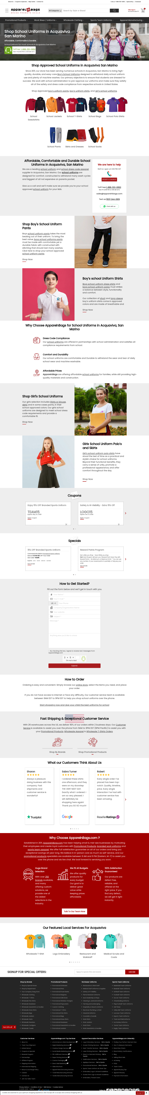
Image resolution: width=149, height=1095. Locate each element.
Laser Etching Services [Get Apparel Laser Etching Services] (90, 1051)
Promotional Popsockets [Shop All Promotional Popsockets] (60, 1004)
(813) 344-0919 (113, 199)
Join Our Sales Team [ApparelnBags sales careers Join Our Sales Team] (28, 1079)
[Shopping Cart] (142, 10)
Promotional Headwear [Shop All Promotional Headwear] (59, 1022)
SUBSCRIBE (132, 972)
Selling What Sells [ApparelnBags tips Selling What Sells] (119, 1057)
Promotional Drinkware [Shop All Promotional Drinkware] (59, 986)
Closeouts (138, 1)
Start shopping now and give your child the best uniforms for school (74, 705)
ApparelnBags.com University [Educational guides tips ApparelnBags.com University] (123, 1038)
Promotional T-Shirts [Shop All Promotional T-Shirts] (59, 1010)
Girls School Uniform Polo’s (102, 444)
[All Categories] (55, 11)
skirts (24, 404)
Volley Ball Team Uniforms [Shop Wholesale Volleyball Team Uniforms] (122, 1010)
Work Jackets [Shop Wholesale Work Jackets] (87, 1022)
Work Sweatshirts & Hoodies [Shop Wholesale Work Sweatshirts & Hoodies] (92, 1028)
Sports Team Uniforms (101, 20)
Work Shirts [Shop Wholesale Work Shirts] (86, 1019)
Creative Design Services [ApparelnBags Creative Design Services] (60, 1048)
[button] (71, 829)
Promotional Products (15, 20)
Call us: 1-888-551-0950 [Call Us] (118, 1)
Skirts (93, 448)
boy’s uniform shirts (80, 91)
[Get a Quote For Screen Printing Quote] (104, 1045)
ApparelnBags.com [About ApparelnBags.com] (53, 842)
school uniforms (55, 342)
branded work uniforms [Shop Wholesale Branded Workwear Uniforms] (109, 846)
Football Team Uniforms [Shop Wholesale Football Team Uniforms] (122, 995)
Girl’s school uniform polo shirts (99, 453)
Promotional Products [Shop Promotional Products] (52, 731)
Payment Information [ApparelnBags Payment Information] (121, 1076)
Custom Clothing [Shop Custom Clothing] (58, 1007)
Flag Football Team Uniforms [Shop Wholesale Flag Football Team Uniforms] (123, 1004)
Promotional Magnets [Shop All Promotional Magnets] (59, 995)
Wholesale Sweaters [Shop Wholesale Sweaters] (28, 1022)
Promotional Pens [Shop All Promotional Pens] (58, 989)
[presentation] (125, 949)
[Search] (114, 11)
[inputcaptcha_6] (77, 657)
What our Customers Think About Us (74, 762)
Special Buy (129, 1)
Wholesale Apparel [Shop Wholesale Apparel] (74, 731)
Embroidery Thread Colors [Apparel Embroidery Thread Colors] (91, 1078)
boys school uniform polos (96, 287)
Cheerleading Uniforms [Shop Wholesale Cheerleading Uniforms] (121, 1001)
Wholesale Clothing (72, 20)
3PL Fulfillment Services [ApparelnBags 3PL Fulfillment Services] (60, 1054)
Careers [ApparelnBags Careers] (24, 1073)
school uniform (48, 169)
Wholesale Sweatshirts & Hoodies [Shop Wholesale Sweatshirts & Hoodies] (33, 1007)
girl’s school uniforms (106, 91)
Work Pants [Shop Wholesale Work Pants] (86, 1025)
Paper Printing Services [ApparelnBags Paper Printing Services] (59, 1057)
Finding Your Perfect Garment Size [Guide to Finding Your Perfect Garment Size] (125, 1042)
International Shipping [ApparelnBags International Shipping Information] (29, 1066)
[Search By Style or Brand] (86, 11)
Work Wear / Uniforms (44, 20)
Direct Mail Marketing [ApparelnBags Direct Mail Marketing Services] (59, 1063)
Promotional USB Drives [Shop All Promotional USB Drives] (60, 998)
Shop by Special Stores (29, 986)
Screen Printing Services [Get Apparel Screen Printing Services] (91, 1045)
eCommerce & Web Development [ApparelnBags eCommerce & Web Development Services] (63, 1042)
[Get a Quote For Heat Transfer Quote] (104, 1048)
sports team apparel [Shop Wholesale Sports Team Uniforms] (38, 849)
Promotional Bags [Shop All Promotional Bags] (58, 1016)
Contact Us (40, 1)
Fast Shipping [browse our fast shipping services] (50, 718)
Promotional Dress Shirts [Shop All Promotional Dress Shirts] (60, 1019)
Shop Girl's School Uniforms (42, 396)
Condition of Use (36, 1087)
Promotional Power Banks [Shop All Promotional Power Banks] (60, 992)
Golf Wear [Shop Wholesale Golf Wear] (117, 1007)
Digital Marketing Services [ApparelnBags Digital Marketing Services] (60, 1045)
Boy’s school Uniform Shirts (103, 278)
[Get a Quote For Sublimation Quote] (102, 1059)
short (102, 298)
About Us (10, 1)
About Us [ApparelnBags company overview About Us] (25, 1042)
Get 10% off (7, 1027)
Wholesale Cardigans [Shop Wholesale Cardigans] (29, 1025)
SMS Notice (47, 1087)
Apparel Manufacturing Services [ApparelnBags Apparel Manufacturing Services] (63, 1070)
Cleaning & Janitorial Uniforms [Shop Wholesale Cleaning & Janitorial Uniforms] (93, 1001)
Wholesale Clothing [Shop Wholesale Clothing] (28, 995)
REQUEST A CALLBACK (109, 179)
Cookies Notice (58, 1087)
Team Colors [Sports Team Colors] (118, 1066)
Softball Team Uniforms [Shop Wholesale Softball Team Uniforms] (122, 992)
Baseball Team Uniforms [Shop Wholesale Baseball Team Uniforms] (122, 989)
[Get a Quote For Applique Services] (100, 1062)
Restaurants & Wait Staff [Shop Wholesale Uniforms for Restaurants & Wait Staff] (91, 986)
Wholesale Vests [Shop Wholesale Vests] (27, 1019)
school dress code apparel (75, 169)
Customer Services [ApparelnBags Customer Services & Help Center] (27, 1038)
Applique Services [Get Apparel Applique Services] (89, 1062)
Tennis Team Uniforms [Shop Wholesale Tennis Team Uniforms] (121, 1025)
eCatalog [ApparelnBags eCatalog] (117, 1060)
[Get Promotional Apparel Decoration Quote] (103, 1065)
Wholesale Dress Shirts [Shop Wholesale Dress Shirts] (29, 1010)
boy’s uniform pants (58, 91)
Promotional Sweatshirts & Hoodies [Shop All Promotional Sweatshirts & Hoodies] (63, 1025)
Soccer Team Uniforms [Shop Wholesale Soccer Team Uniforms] (121, 998)
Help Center (31, 1)
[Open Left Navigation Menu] (7, 11)
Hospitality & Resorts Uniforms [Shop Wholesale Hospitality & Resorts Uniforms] (93, 1007)
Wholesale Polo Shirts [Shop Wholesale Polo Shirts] (29, 1001)
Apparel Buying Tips (120, 1070)
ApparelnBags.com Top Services (63, 1038)
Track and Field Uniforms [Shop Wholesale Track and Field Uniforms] (122, 1019)
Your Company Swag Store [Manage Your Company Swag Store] (31, 992)
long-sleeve (117, 298)
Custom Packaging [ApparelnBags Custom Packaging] (58, 1060)
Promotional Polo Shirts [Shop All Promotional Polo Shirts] (60, 1013)
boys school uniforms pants (48, 239)
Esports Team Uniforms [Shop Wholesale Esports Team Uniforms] (121, 1016)
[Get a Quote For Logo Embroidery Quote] (105, 1042)
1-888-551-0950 (28, 49)
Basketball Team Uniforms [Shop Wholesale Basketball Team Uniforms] (122, 986)
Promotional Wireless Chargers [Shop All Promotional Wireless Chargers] (62, 1001)
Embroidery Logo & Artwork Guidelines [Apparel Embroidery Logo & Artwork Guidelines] (95, 1071)
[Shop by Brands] (26, 982)
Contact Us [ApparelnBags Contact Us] (25, 1076)
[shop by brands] (57, 745)
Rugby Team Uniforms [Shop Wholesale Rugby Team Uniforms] (121, 1028)
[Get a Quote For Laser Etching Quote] (103, 1051)
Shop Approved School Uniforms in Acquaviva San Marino (75, 65)
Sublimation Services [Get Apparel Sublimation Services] (90, 1059)
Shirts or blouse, (58, 401)
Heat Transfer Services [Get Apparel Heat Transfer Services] (90, 1048)
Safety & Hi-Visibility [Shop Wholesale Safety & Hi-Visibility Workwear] (89, 992)
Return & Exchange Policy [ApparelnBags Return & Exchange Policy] (30, 1070)
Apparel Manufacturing (131, 20)
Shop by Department (29, 989)
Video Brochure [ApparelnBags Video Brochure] (57, 1066)
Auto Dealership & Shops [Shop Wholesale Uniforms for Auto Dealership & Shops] (91, 998)
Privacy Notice (24, 1087)
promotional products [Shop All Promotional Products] (35, 856)
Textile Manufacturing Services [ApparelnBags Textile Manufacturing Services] (62, 1076)
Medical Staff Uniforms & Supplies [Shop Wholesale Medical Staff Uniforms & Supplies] (94, 989)
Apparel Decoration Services (92, 1038)
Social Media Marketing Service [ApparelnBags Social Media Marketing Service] (62, 1051)
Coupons (74, 495)
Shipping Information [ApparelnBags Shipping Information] (29, 1063)
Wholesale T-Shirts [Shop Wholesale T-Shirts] (28, 998)
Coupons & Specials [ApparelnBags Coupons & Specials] (28, 1051)
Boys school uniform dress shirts (99, 284)
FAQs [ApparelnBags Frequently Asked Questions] (115, 1063)
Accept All (140, 1093)
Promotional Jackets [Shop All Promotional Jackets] (59, 1028)
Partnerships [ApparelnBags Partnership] (26, 1057)
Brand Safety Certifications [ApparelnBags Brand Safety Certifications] (123, 1051)
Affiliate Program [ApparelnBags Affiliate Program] (27, 1060)
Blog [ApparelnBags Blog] (115, 1054)
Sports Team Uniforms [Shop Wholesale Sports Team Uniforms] (120, 982)
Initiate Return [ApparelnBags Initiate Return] (26, 1048)
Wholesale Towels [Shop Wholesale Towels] (27, 1028)
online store (82, 685)
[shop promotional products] (92, 745)
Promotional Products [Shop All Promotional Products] (85, 846)
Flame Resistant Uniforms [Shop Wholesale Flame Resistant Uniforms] (91, 995)
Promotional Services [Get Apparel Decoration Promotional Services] (90, 1065)
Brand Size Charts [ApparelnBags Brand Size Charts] (119, 1048)
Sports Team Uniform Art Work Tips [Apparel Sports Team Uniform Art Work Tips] (94, 1068)
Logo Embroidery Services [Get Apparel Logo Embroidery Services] (91, 1042)
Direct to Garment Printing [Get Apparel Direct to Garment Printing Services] (92, 1054)
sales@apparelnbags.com (109, 193)
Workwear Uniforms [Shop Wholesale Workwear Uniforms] (89, 982)
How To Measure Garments (123, 1045)
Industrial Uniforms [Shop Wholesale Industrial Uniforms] (89, 1013)
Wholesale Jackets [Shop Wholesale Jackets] (28, 1016)
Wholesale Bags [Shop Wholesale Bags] (27, 1013)
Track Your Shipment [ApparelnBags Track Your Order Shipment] (29, 1045)
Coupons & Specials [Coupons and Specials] (21, 1)
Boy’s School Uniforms (68, 74)
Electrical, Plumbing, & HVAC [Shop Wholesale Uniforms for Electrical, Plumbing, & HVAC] (92, 1010)
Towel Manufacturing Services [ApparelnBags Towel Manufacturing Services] (62, 1073)
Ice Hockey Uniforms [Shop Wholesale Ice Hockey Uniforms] (120, 1022)
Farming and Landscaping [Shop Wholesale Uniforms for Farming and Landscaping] (91, 1004)
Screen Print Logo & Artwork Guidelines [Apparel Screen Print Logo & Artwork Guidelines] (96, 1075)
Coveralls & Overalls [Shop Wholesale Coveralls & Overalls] (89, 1016)
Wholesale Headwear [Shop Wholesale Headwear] (29, 1004)
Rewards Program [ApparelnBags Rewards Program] (27, 1054)
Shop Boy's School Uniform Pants (42, 226)
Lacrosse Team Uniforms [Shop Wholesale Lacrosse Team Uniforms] (122, 1013)
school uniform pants (39, 233)
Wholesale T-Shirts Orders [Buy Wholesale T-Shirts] (99, 731)
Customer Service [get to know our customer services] (95, 718)
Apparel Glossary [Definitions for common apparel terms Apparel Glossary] (119, 1073)
